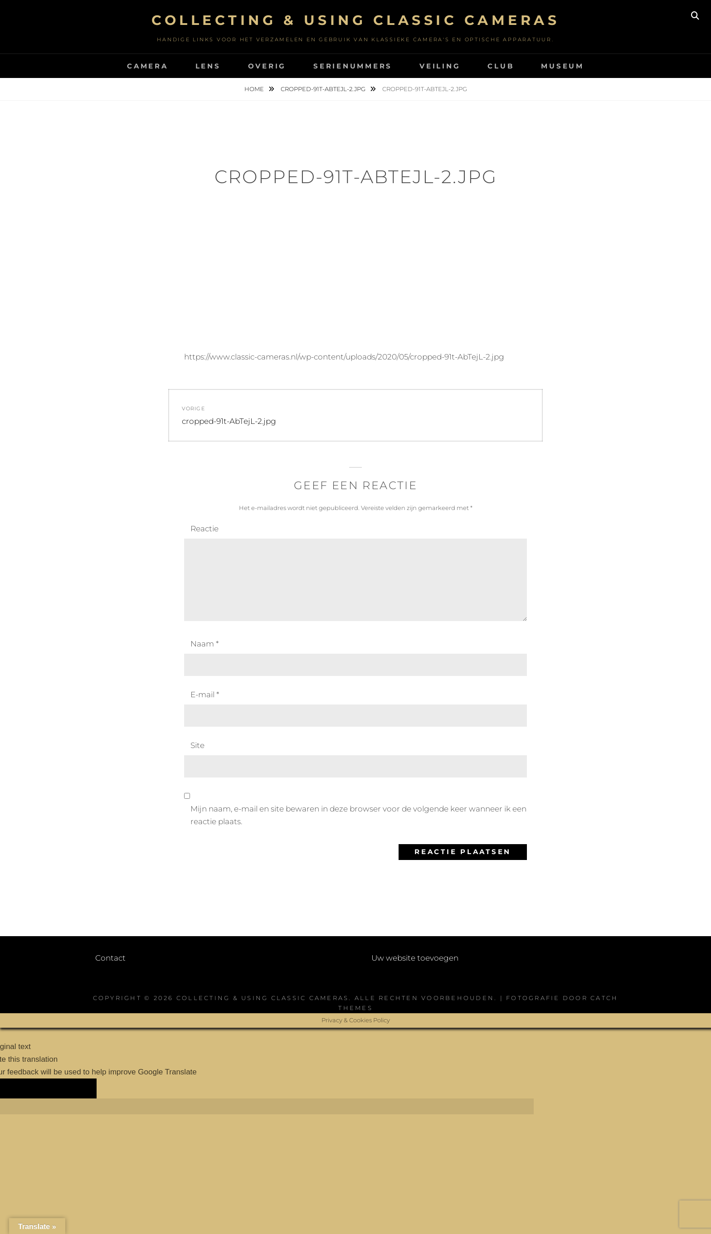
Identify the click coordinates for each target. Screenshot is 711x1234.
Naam (204, 643)
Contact (110, 957)
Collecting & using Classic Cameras (355, 20)
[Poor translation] (70, 1088)
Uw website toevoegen (414, 957)
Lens (208, 66)
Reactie (204, 528)
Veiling (439, 66)
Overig (267, 66)
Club (500, 66)
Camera (147, 66)
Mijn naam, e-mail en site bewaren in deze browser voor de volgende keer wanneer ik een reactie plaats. (358, 815)
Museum (562, 66)
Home (254, 88)
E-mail (204, 694)
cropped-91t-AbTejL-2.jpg (324, 88)
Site (197, 745)
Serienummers (352, 66)
